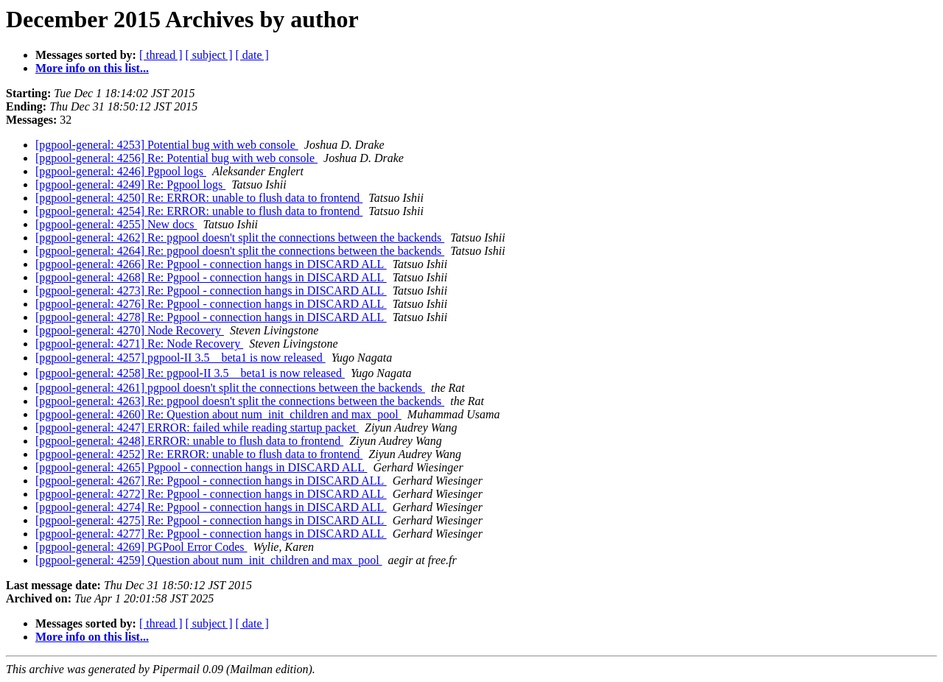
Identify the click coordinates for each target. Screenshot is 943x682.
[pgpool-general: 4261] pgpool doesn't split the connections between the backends (230, 388)
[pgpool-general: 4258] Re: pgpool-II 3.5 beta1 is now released (190, 373)
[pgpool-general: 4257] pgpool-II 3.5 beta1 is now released (180, 357)
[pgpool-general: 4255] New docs (116, 224)
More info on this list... (92, 68)
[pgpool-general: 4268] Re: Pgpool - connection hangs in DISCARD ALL (211, 277)
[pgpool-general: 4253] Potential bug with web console (166, 144)
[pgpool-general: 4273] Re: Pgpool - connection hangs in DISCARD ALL (211, 290)
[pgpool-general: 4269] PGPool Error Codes (141, 547)
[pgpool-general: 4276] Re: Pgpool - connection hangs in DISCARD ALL (211, 304)
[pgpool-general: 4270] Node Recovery (129, 330)
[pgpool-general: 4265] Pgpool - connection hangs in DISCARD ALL (201, 467)
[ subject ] (209, 55)
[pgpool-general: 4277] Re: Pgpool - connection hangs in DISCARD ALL (211, 533)
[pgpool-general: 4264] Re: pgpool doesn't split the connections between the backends (239, 251)
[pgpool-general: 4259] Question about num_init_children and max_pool (208, 560)
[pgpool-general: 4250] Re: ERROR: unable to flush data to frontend (198, 197)
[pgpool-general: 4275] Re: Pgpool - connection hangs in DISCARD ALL (211, 520)
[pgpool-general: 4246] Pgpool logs (120, 171)
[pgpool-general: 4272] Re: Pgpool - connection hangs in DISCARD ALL (211, 494)
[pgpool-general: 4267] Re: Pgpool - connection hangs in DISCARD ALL (211, 480)
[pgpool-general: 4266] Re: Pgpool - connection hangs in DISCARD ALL (211, 264)
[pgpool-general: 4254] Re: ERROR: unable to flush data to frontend (198, 211)
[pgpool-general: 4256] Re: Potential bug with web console (176, 158)
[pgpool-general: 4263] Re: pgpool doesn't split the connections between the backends (239, 401)
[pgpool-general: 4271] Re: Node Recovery (139, 343)
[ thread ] (161, 55)
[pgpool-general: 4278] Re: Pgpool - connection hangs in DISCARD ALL (211, 317)
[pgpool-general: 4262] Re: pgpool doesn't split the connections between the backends (239, 237)
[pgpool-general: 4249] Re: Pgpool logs (130, 184)
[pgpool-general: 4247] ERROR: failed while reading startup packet (197, 427)
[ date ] (252, 55)
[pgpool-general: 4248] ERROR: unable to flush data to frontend (189, 441)
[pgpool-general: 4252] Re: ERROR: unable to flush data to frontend (198, 454)
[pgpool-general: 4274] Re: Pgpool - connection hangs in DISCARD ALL (211, 507)
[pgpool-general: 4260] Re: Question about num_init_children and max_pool (218, 414)
